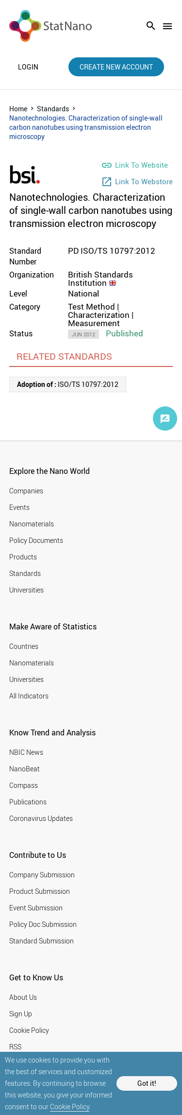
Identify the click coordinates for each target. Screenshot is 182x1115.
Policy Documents (36, 540)
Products (23, 556)
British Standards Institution (100, 278)
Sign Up (20, 1013)
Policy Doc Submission (43, 924)
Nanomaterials (31, 523)
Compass (23, 785)
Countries (23, 646)
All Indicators (29, 695)
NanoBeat (24, 768)
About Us (23, 997)
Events (19, 507)
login (28, 67)
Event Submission (36, 907)
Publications (28, 801)
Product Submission (39, 891)
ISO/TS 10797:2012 (67, 384)
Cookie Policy (69, 1106)
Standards (53, 108)
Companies (26, 490)
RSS (15, 1046)
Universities (26, 589)
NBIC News (26, 752)
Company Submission (42, 874)
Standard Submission (41, 940)
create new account (116, 66)
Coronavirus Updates (41, 818)
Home (18, 108)
